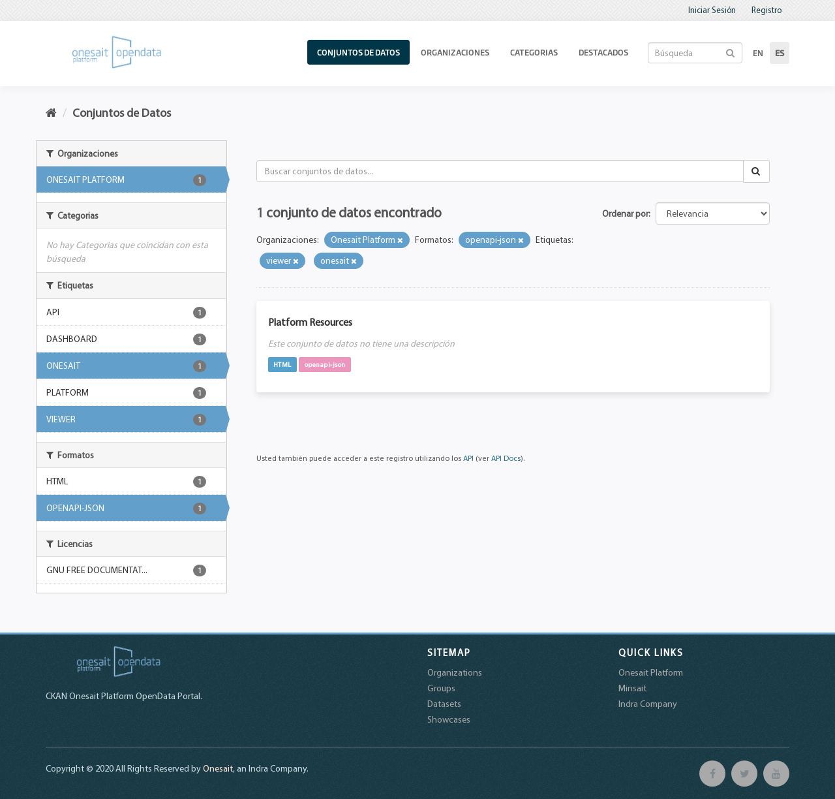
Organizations (454, 672)
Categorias (534, 52)
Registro (767, 10)
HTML (282, 364)
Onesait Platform (650, 672)
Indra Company (647, 704)
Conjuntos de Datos (358, 52)
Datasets (444, 704)
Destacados (603, 52)
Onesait (218, 768)
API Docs (506, 458)
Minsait (632, 688)
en (758, 53)
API (468, 458)
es (779, 53)
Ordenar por (625, 213)
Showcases (448, 719)
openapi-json (325, 364)
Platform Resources (310, 321)
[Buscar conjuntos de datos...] (500, 171)
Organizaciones (455, 52)
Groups (441, 688)
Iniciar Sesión (712, 10)
